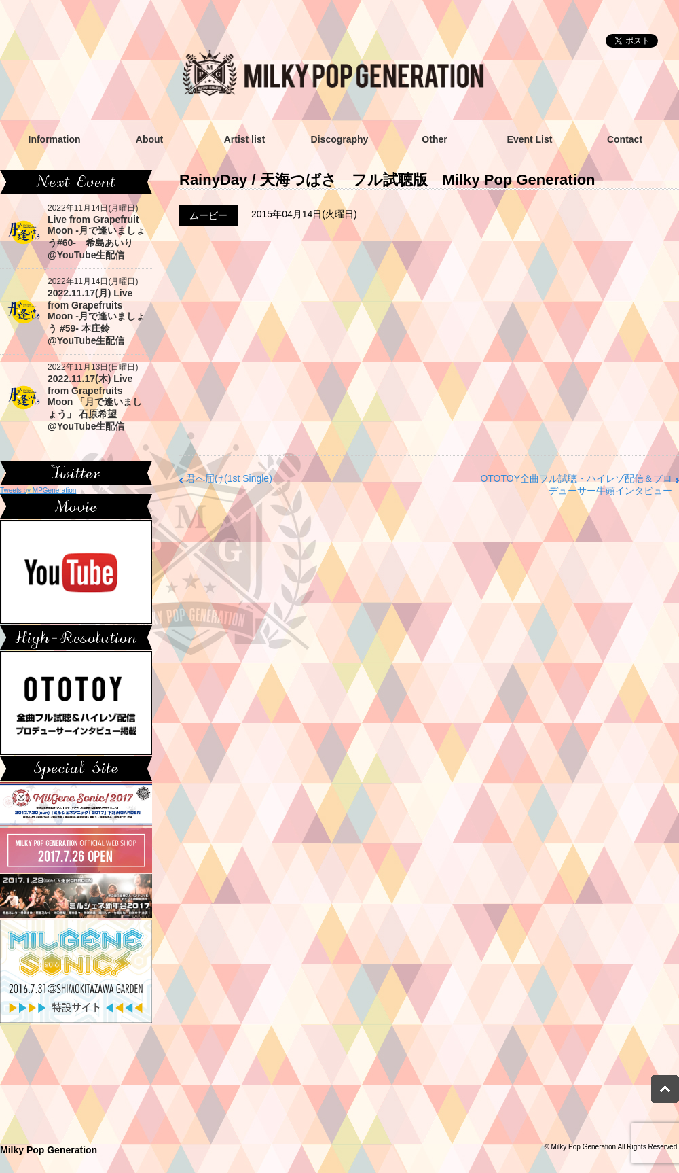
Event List (530, 139)
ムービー (208, 215)
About (149, 139)
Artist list (244, 139)
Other (434, 139)
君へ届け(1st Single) (229, 478)
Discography (340, 139)
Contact (624, 139)
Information (55, 139)
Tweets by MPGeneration (38, 490)
